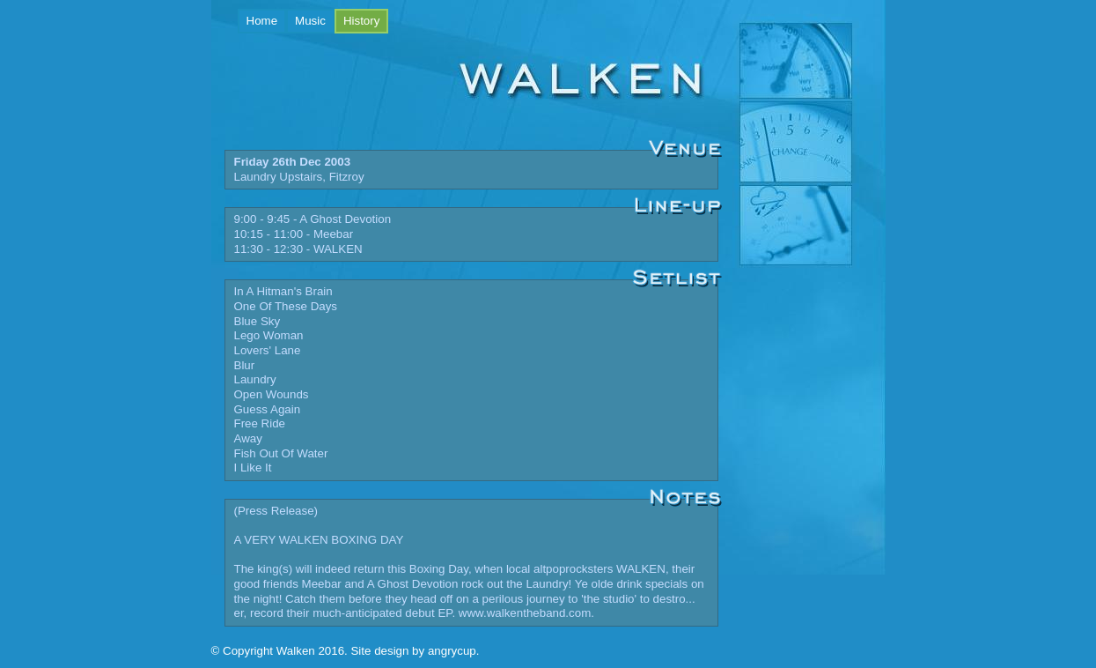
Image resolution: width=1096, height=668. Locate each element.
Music (310, 20)
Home (262, 20)
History (365, 19)
